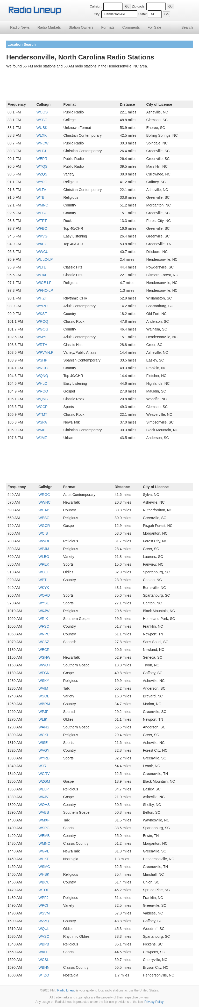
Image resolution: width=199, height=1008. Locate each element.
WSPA (42, 422)
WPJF (43, 712)
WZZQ (43, 921)
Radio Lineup (66, 990)
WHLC (42, 383)
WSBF (42, 120)
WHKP (43, 859)
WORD (44, 595)
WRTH (42, 345)
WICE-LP (44, 283)
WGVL (43, 851)
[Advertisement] (99, 85)
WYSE (43, 603)
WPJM (43, 549)
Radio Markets (49, 27)
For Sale (154, 27)
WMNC (42, 205)
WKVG (42, 236)
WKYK (43, 588)
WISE (43, 743)
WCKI (43, 735)
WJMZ (42, 438)
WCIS (43, 533)
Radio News (20, 27)
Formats (107, 27)
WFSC (43, 626)
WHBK (43, 874)
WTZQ (43, 975)
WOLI (43, 572)
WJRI (42, 766)
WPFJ (43, 898)
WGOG (42, 329)
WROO (42, 391)
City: (97, 14)
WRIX (43, 619)
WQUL (43, 929)
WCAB (43, 510)
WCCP (42, 407)
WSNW (44, 657)
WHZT (42, 298)
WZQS (42, 174)
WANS (43, 727)
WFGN (43, 673)
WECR (43, 650)
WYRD (42, 306)
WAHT (43, 952)
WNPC (43, 634)
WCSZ (43, 642)
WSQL (43, 696)
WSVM (44, 913)
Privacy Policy (154, 1002)
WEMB (44, 836)
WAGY (43, 750)
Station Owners (81, 27)
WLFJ (41, 151)
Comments (131, 27)
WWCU (43, 252)
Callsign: (96, 6)
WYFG (42, 182)
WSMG (44, 867)
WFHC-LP (45, 290)
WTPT (42, 221)
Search (187, 27)
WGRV (43, 774)
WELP (43, 789)
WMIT (41, 430)
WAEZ (42, 244)
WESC (42, 213)
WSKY (43, 681)
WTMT (42, 414)
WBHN (43, 967)
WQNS (42, 399)
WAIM (43, 688)
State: (142, 14)
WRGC (44, 495)
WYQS (42, 166)
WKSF (42, 314)
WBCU (43, 882)
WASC (43, 936)
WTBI (41, 197)
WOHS (44, 805)
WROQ (42, 321)
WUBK (42, 128)
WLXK (42, 135)
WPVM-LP (45, 352)
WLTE (41, 267)
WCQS (42, 112)
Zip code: (138, 6)
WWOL (44, 541)
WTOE (43, 890)
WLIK (42, 719)
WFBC (42, 228)
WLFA (41, 190)
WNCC (42, 368)
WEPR (42, 159)
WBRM (44, 704)
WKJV (43, 797)
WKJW (43, 611)
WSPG (43, 828)
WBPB (43, 944)
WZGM (44, 781)
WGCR (44, 526)
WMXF (43, 820)
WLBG (43, 557)
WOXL (42, 275)
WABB (43, 812)
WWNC (44, 502)
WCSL (43, 960)
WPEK (43, 564)
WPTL (43, 580)
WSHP (42, 360)
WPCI (43, 905)
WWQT (44, 665)
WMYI (41, 337)
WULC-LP (45, 259)
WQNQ (42, 376)
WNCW (43, 143)
